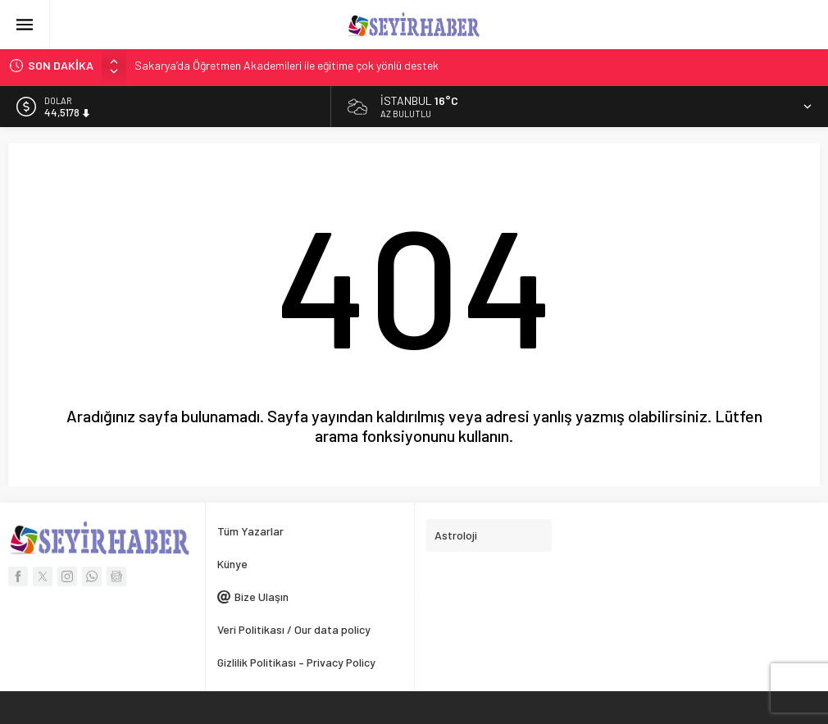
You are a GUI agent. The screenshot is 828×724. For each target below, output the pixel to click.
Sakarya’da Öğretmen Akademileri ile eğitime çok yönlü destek (286, 65)
